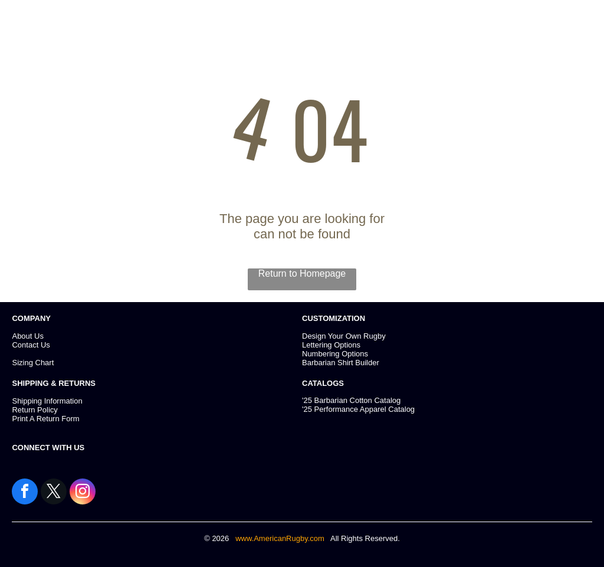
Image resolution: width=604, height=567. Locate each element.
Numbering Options (335, 353)
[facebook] (25, 492)
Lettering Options (331, 344)
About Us (27, 336)
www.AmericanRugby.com (280, 538)
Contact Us (31, 344)
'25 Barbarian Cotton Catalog (351, 400)
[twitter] (54, 492)
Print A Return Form (45, 418)
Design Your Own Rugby (344, 336)
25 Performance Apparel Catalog (359, 409)
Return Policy (34, 409)
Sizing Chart (33, 362)
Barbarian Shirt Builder (340, 362)
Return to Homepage (302, 273)
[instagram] (83, 492)
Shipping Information (47, 400)
